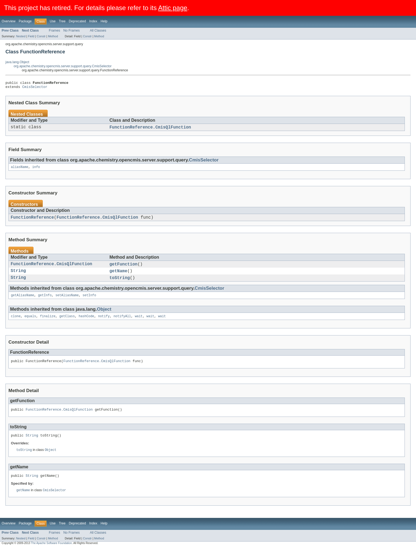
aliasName (19, 170)
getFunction (124, 268)
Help (104, 21)
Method (53, 36)
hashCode (86, 323)
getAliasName (22, 302)
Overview (9, 21)
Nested (21, 36)
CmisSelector (34, 88)
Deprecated (77, 21)
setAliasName (66, 302)
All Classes (98, 30)
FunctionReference (32, 221)
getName (118, 276)
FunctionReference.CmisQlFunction (150, 129)
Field (31, 36)
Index (93, 21)
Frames (54, 30)
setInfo (89, 302)
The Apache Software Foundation (51, 554)
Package (25, 21)
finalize (48, 323)
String (18, 276)
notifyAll (122, 323)
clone (16, 323)
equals (30, 323)
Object (104, 316)
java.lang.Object (17, 62)
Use (53, 21)
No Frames (71, 30)
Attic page (172, 7)
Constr (41, 36)
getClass (67, 323)
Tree (62, 21)
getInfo (45, 302)
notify (104, 323)
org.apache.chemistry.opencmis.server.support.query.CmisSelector (63, 66)
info (36, 170)
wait (138, 323)
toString (120, 284)
